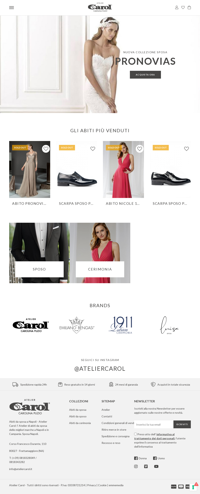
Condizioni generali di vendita (119, 423)
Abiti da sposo (78, 416)
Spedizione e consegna (115, 436)
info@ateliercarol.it (20, 469)
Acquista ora (145, 74)
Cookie (102, 485)
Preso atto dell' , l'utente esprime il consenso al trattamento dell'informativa (160, 440)
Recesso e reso (111, 442)
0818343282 (17, 462)
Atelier (106, 409)
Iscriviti (182, 424)
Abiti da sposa (77, 409)
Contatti (107, 416)
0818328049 (27, 457)
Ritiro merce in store (114, 429)
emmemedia (116, 485)
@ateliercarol (100, 368)
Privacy (91, 485)
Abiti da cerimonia (80, 423)
